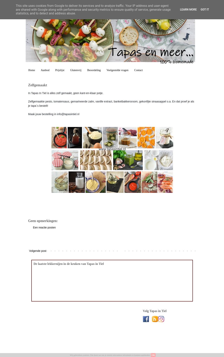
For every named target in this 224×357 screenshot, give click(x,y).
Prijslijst (59, 70)
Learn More (188, 9)
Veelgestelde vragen (117, 70)
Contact (138, 70)
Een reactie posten (44, 227)
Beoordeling (94, 70)
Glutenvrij (76, 70)
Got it (205, 9)
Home (31, 70)
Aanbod (45, 70)
